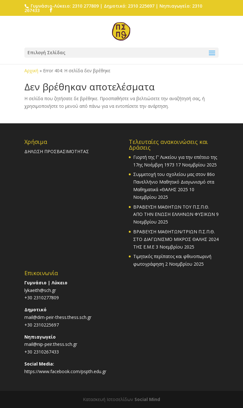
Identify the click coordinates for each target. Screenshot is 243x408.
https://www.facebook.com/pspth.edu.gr (65, 371)
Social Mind (147, 399)
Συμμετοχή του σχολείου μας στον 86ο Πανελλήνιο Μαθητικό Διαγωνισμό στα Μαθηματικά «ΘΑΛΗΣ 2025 (174, 181)
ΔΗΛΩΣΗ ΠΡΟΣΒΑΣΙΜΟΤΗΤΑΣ (56, 151)
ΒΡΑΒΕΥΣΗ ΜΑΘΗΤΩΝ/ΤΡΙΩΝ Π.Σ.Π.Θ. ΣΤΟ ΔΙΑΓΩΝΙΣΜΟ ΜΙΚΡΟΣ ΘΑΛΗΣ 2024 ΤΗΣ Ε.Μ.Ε (176, 239)
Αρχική (31, 71)
